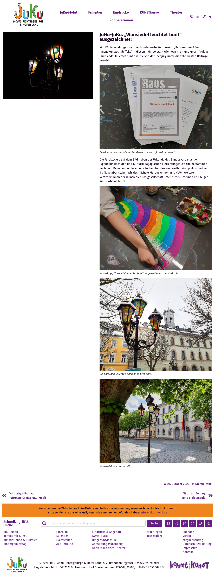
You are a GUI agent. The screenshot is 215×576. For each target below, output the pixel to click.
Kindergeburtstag (14, 544)
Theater (176, 12)
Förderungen (153, 532)
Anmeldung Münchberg (107, 544)
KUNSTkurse (149, 12)
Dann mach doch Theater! (109, 548)
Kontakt (188, 552)
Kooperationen (144, 20)
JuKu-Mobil (68, 12)
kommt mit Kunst (15, 536)
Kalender (62, 536)
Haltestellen (64, 540)
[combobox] (93, 523)
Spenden (188, 532)
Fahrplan (95, 12)
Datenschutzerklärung (197, 544)
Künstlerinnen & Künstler (20, 540)
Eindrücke (121, 12)
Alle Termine (64, 544)
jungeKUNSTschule (104, 540)
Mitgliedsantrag (193, 540)
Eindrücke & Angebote (107, 532)
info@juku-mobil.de (153, 512)
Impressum (190, 548)
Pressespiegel (154, 536)
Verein (187, 536)
